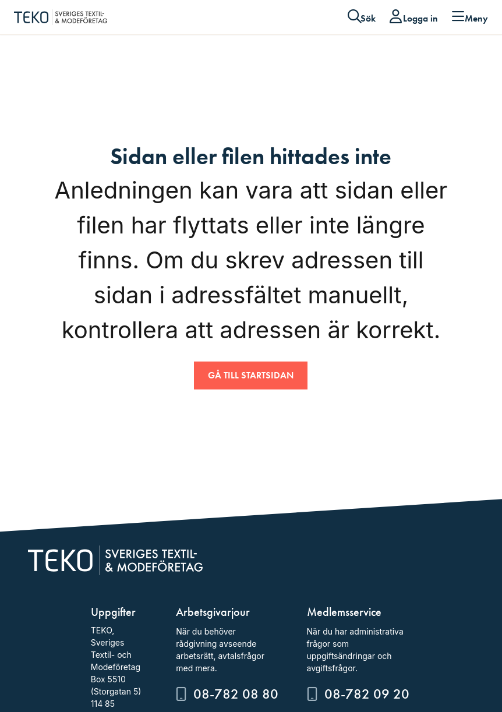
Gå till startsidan (251, 375)
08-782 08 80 (235, 694)
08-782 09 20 (366, 694)
